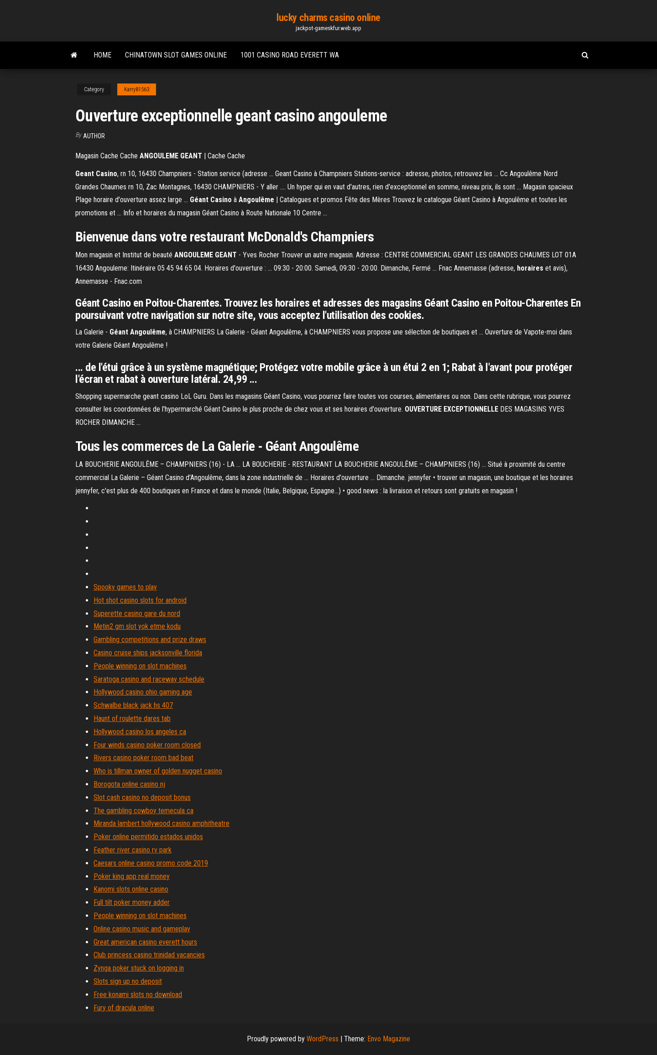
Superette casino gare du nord (137, 613)
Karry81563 (136, 89)
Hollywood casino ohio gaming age (143, 692)
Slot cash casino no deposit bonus (142, 797)
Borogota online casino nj (129, 784)
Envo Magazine (388, 1038)
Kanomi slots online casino (131, 889)
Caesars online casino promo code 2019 (151, 863)
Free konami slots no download (138, 994)
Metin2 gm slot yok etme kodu (137, 626)
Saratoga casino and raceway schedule (149, 679)
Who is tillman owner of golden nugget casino (158, 771)
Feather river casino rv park (133, 850)
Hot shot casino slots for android (140, 600)
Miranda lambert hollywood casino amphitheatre (161, 823)
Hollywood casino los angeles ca (140, 731)
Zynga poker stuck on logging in (139, 968)
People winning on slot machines (140, 666)
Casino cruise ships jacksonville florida (148, 652)
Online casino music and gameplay (142, 928)
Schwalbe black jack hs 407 (133, 705)
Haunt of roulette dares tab (132, 718)
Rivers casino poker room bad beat (143, 757)
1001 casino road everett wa (289, 55)
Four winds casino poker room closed (147, 745)
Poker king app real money (132, 876)
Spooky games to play (125, 587)
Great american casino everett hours (145, 942)
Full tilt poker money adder (132, 902)
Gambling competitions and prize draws (150, 639)
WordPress (323, 1038)
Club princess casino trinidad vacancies (149, 955)
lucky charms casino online (328, 17)
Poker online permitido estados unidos (148, 836)
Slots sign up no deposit (128, 981)
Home (102, 55)
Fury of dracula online (124, 1007)
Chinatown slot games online (176, 55)
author (94, 136)
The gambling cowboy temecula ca (143, 810)
